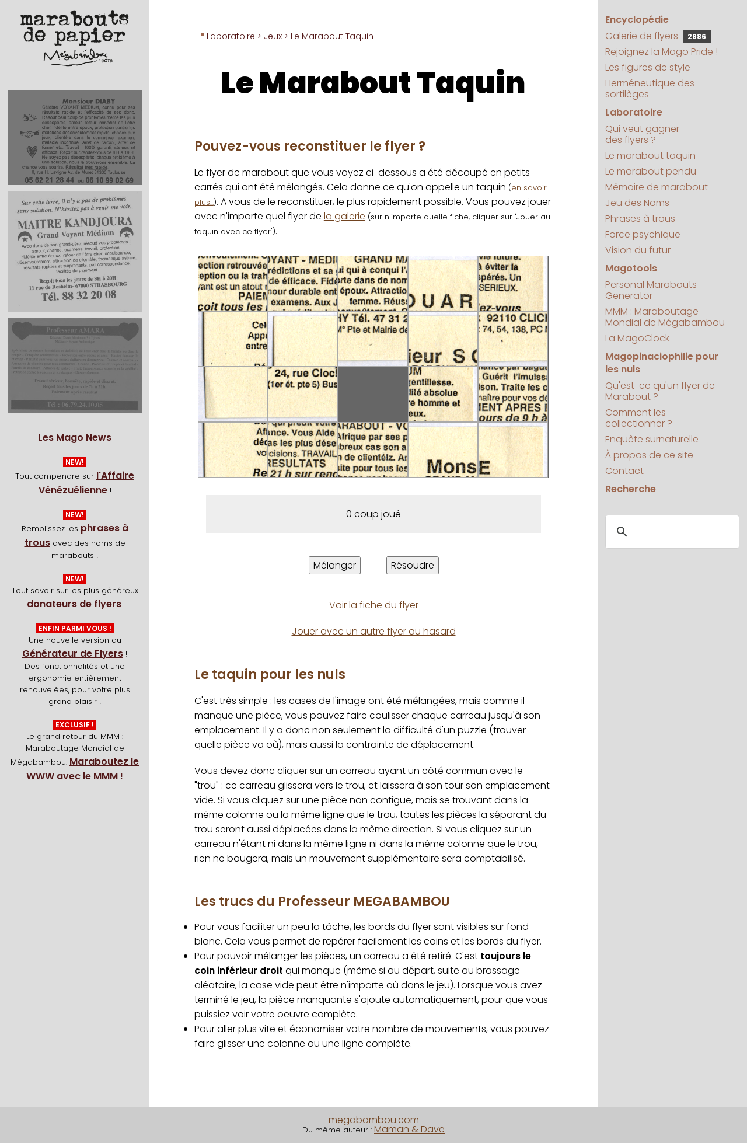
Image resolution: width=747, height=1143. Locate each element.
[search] (670, 532)
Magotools (631, 268)
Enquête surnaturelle (652, 439)
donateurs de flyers (74, 604)
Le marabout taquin (650, 155)
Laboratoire (231, 36)
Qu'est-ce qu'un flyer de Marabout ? (660, 391)
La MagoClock (637, 338)
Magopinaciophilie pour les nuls (661, 363)
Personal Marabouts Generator (651, 290)
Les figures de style (647, 67)
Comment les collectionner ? (638, 418)
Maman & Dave (409, 1129)
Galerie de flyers (658, 36)
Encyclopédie (637, 19)
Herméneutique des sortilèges (649, 88)
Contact (624, 471)
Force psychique (642, 234)
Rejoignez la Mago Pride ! (661, 51)
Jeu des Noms (637, 203)
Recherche (630, 489)
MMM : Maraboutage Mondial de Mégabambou (665, 317)
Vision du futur (638, 250)
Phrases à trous (640, 218)
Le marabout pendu (650, 171)
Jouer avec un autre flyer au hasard (374, 631)
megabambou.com (374, 1120)
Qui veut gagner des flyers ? (642, 134)
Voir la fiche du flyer (373, 605)
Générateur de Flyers (72, 653)
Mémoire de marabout (656, 187)
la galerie (344, 216)
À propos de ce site (649, 455)
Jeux (273, 36)
